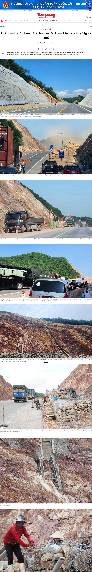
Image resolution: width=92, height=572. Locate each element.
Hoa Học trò (60, 10)
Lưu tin (3, 61)
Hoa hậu (81, 20)
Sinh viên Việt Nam (51, 10)
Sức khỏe (26, 20)
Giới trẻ (36, 20)
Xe (57, 20)
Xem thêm (90, 21)
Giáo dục (70, 20)
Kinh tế (10, 20)
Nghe (3, 53)
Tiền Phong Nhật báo (39, 10)
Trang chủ (2, 21)
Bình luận (3, 65)
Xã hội (6, 20)
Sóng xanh (16, 20)
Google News (91, 26)
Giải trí (65, 20)
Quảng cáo (75, 10)
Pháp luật (41, 20)
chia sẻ (38, 49)
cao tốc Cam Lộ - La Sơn (7, 116)
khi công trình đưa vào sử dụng (50, 175)
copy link (46, 49)
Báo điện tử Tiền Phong (46, 15)
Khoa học (75, 20)
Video (85, 20)
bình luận (54, 49)
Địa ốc (21, 20)
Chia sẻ (3, 57)
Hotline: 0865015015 (28, 10)
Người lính (52, 20)
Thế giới (31, 20)
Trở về (3, 69)
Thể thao (47, 20)
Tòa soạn (67, 10)
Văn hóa (60, 20)
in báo (50, 49)
